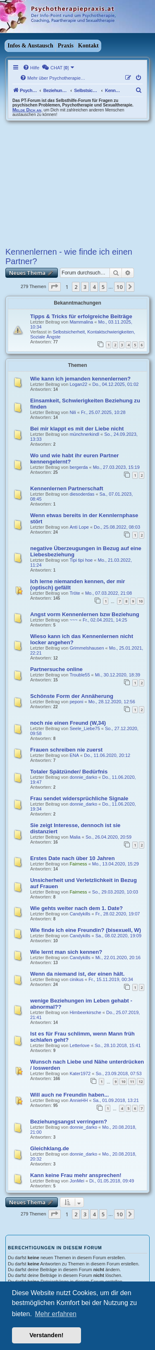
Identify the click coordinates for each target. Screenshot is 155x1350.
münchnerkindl (84, 434)
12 (140, 1081)
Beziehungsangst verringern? (68, 1121)
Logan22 (78, 384)
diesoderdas (81, 494)
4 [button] (94, 287)
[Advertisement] (77, 183)
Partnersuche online (56, 669)
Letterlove (79, 1045)
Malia (74, 837)
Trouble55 (79, 674)
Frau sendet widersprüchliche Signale (79, 798)
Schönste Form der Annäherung (71, 696)
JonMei (76, 1180)
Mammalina (81, 321)
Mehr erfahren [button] (55, 1313)
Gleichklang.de (49, 1148)
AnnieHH (78, 1100)
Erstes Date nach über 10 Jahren (72, 858)
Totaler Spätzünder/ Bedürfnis (68, 771)
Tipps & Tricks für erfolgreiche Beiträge (81, 316)
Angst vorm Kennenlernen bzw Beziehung (84, 614)
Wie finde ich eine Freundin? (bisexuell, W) (85, 930)
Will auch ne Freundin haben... (69, 1095)
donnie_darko (83, 777)
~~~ (73, 619)
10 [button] (119, 287)
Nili (72, 412)
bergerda (78, 467)
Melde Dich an (26, 109)
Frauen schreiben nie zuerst (66, 750)
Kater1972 (80, 1073)
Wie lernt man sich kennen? (66, 952)
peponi (76, 701)
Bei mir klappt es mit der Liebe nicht (77, 429)
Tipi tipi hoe (81, 560)
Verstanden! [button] (46, 1335)
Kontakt (88, 46)
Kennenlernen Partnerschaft (66, 488)
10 (140, 601)
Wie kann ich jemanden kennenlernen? (80, 379)
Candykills (79, 913)
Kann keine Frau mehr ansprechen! (76, 1175)
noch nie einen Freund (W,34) (68, 723)
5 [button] (103, 287)
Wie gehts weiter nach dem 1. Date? (76, 908)
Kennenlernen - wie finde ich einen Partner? (68, 256)
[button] (54, 286)
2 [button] (75, 287)
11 (132, 1081)
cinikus (76, 979)
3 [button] (84, 287)
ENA (74, 755)
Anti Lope (78, 527)
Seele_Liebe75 (84, 728)
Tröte (74, 593)
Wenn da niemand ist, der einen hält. (77, 974)
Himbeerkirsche (85, 1012)
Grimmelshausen (86, 647)
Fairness (78, 863)
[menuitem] (31, 68)
